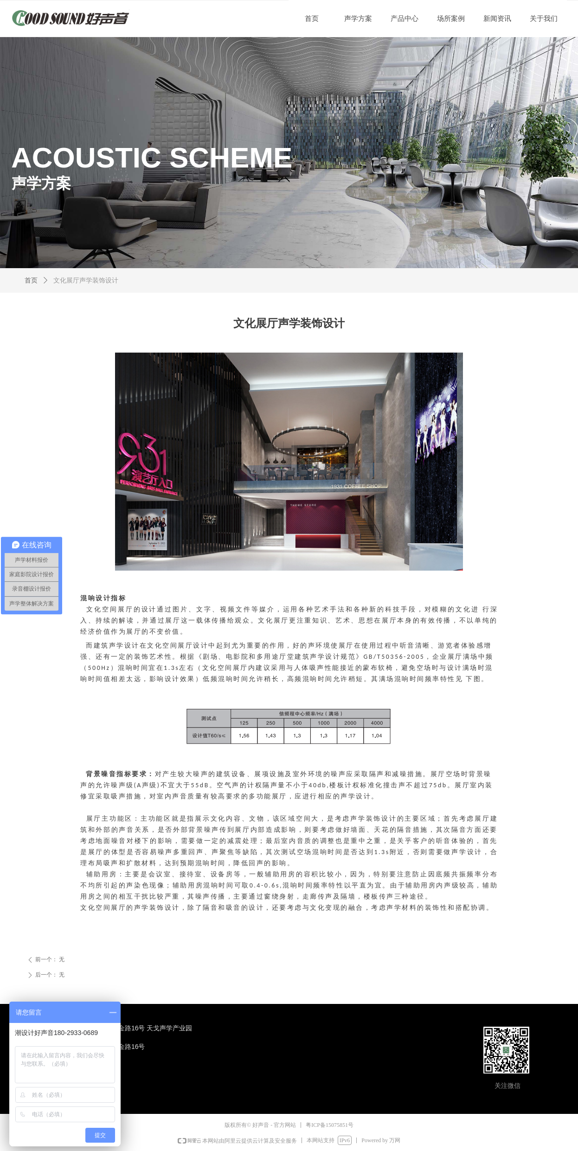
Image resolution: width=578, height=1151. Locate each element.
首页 (31, 280)
